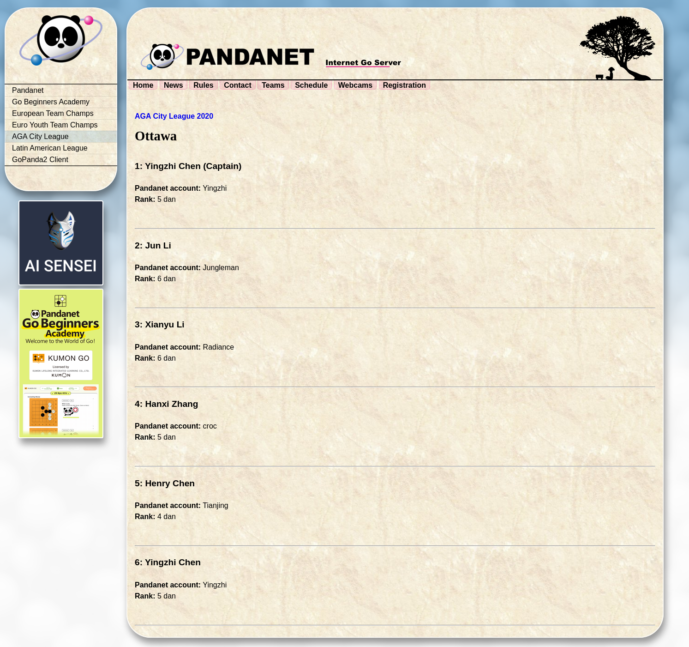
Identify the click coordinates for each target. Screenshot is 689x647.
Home (143, 85)
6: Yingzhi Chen (168, 562)
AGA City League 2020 (174, 116)
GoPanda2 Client (40, 159)
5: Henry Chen (165, 483)
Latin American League (50, 148)
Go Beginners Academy (51, 102)
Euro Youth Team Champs (55, 125)
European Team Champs (53, 113)
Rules (203, 85)
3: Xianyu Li (160, 324)
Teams (273, 85)
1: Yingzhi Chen (168, 166)
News (173, 85)
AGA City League (40, 136)
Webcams (355, 85)
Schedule (311, 85)
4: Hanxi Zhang (166, 404)
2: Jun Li (153, 245)
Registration (404, 85)
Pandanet (28, 90)
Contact (238, 85)
